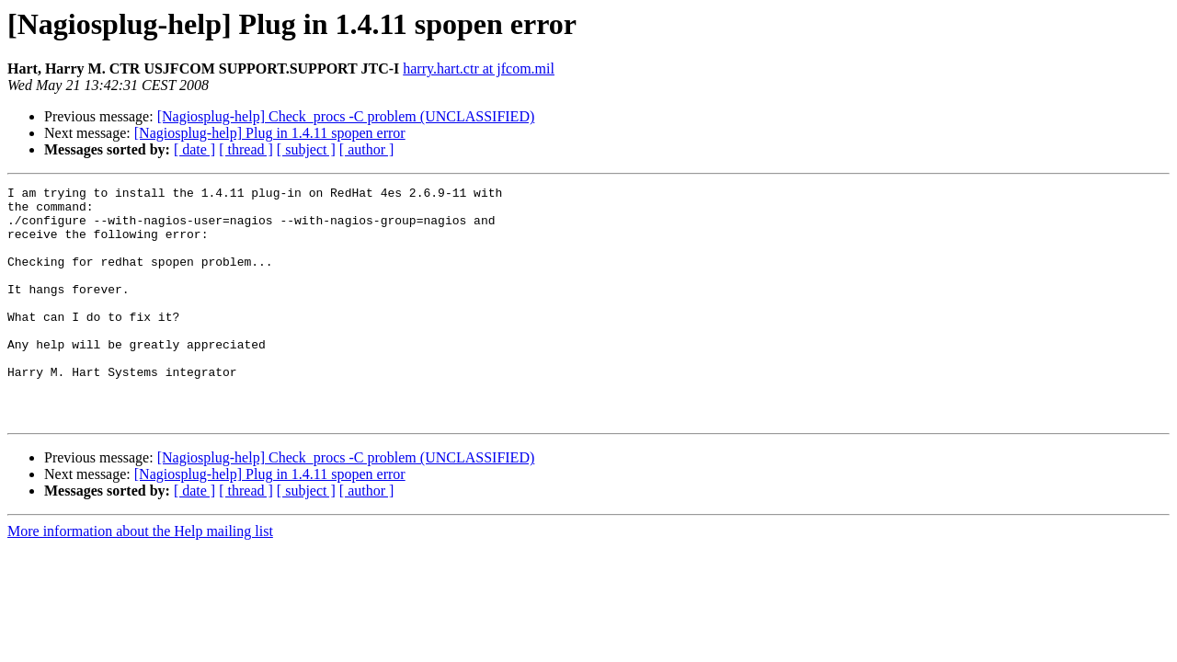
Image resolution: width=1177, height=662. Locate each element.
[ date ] (194, 149)
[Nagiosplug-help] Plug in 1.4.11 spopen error (270, 133)
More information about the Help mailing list (140, 578)
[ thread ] (246, 149)
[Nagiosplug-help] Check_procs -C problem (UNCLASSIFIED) (346, 116)
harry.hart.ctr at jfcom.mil (478, 68)
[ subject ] (306, 149)
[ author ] (366, 149)
